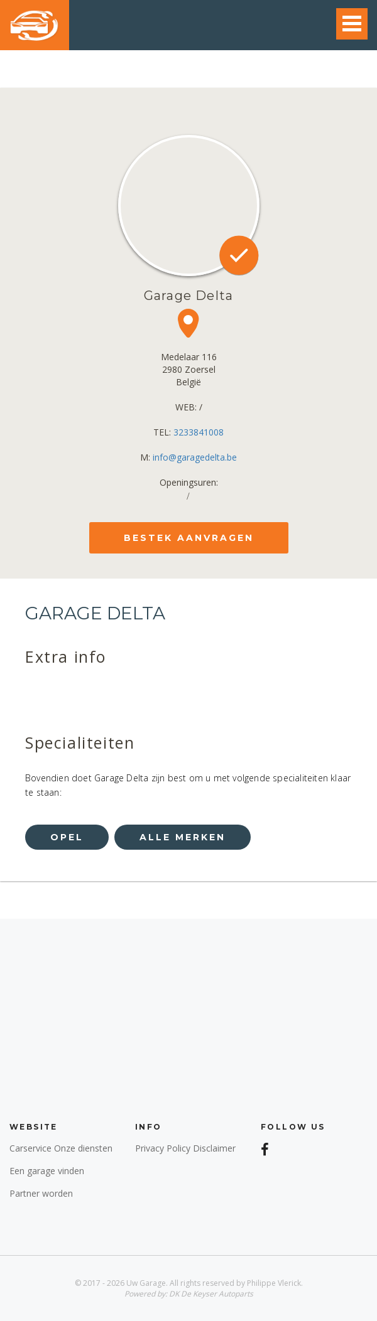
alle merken (182, 837)
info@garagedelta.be (195, 457)
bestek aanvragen (189, 537)
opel (67, 837)
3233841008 (198, 432)
